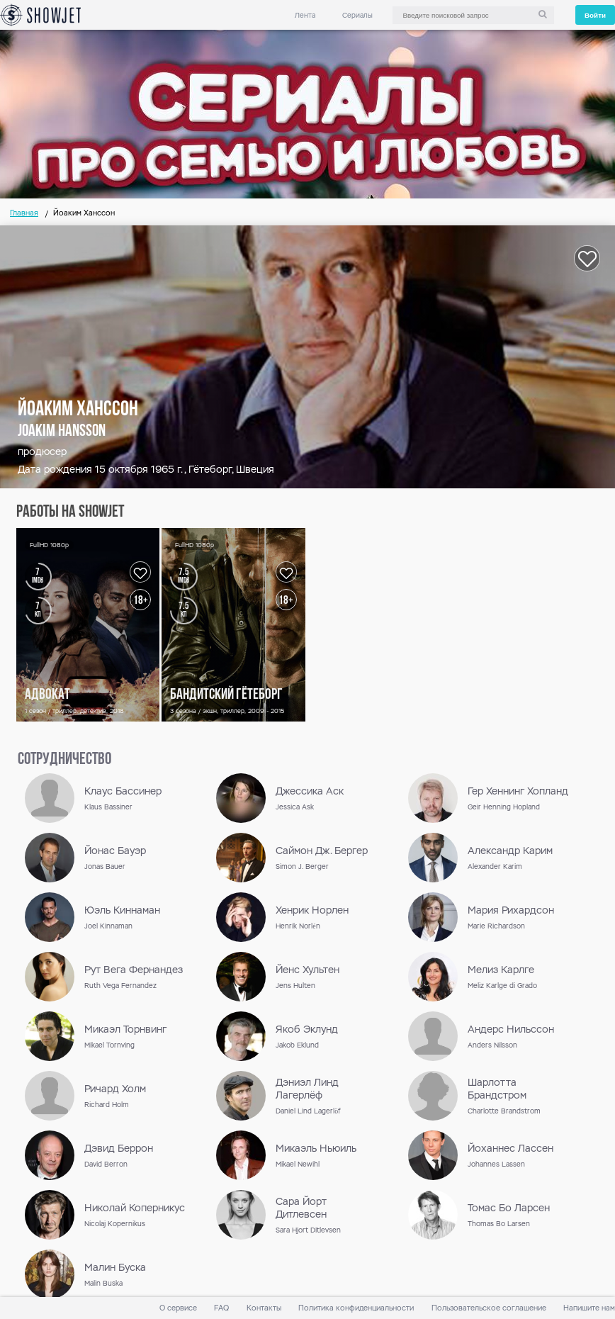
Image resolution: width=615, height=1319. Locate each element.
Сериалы (357, 15)
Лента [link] (305, 15)
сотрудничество (64, 759)
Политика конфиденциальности (356, 1308)
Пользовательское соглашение (488, 1308)
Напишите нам (589, 1308)
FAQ (221, 1308)
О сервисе (178, 1308)
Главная (24, 213)
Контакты (264, 1308)
